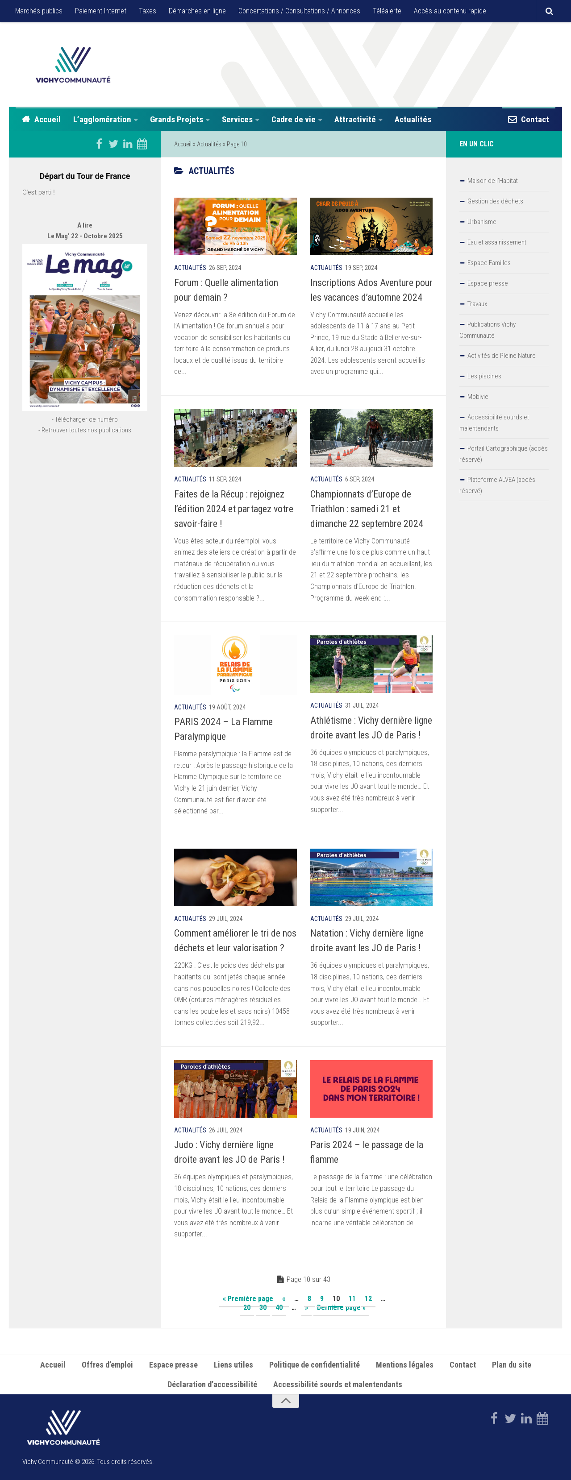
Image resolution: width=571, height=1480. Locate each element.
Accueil (47, 119)
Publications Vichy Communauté (487, 330)
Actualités (413, 119)
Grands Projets (176, 119)
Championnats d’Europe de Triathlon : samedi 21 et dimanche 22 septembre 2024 (366, 509)
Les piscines (484, 376)
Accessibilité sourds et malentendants (494, 422)
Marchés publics (39, 11)
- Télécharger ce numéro (85, 445)
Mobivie (477, 397)
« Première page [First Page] (248, 1298)
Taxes (147, 11)
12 (368, 1298)
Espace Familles (489, 263)
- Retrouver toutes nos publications (84, 456)
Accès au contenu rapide (450, 11)
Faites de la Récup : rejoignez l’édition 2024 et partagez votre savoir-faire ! (233, 509)
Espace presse (487, 283)
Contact (535, 119)
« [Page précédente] (283, 1298)
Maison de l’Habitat (492, 181)
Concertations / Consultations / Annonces (299, 11)
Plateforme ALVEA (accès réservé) (497, 485)
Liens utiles (233, 1364)
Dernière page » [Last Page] (341, 1307)
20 (246, 1307)
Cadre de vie (293, 119)
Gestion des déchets (495, 201)
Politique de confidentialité (314, 1364)
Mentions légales (404, 1364)
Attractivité (355, 119)
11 (352, 1298)
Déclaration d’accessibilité (212, 1384)
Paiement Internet (100, 11)
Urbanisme (481, 222)
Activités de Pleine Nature (501, 356)
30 (263, 1307)
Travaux (477, 304)
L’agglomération (102, 119)
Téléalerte (387, 11)
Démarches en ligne (197, 11)
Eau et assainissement (496, 242)
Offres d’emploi (107, 1364)
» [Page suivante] (306, 1307)
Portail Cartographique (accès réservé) (503, 454)
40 (279, 1307)
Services (237, 119)
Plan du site (511, 1364)
